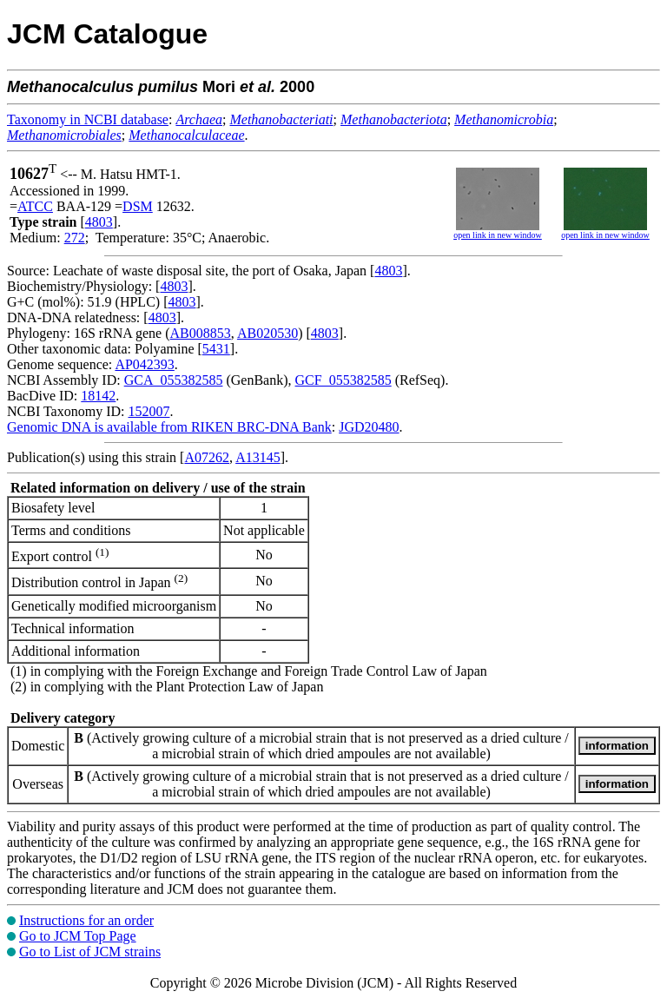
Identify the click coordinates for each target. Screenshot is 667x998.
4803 (99, 222)
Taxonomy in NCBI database (87, 119)
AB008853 (200, 333)
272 (74, 237)
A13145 (258, 457)
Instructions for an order (86, 920)
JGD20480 (369, 427)
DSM (137, 206)
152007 (148, 411)
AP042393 (144, 364)
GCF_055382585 (343, 380)
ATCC (35, 206)
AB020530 (267, 333)
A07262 (206, 457)
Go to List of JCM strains (90, 951)
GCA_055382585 (173, 380)
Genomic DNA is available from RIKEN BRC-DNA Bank (169, 427)
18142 (98, 395)
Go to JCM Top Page (77, 936)
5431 (216, 348)
